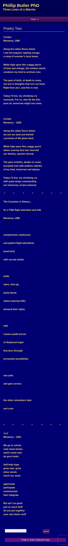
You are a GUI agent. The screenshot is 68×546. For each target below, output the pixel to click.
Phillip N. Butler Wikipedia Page (35, 540)
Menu (33, 19)
